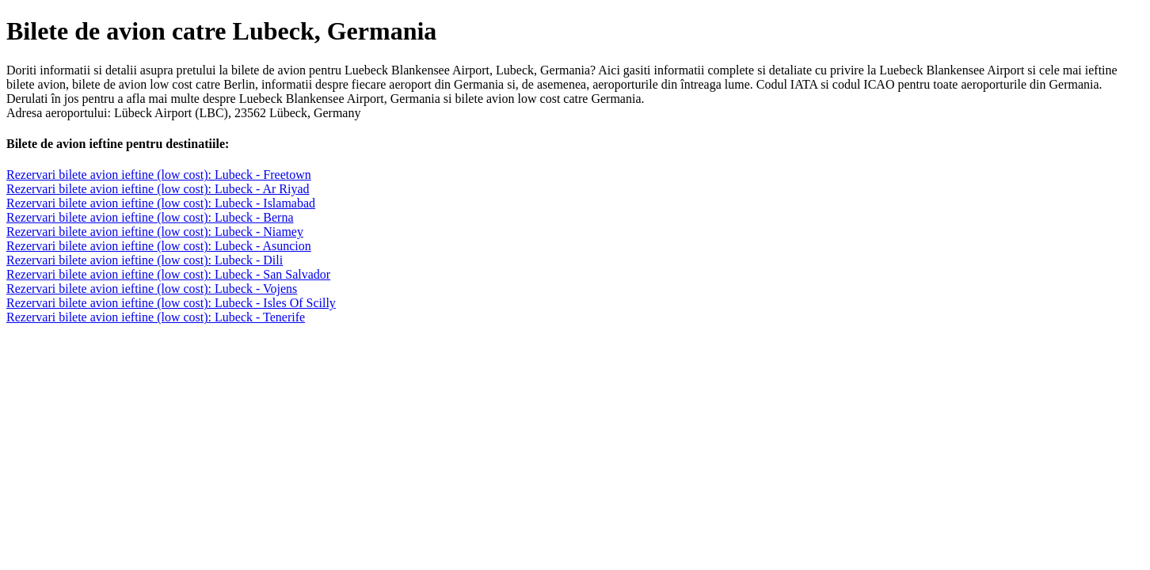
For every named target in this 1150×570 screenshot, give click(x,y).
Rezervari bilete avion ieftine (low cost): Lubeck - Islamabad (160, 203)
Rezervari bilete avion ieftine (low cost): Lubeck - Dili (144, 260)
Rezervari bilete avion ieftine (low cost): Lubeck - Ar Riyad (158, 189)
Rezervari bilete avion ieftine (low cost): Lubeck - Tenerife (155, 317)
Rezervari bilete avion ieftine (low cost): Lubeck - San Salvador (168, 274)
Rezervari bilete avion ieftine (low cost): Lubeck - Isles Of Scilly (171, 303)
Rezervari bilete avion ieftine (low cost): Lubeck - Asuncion (158, 246)
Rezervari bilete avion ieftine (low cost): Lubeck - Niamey (154, 231)
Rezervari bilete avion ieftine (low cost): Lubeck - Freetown (158, 174)
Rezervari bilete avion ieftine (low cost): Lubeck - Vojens (151, 288)
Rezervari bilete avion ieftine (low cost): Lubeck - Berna (150, 217)
